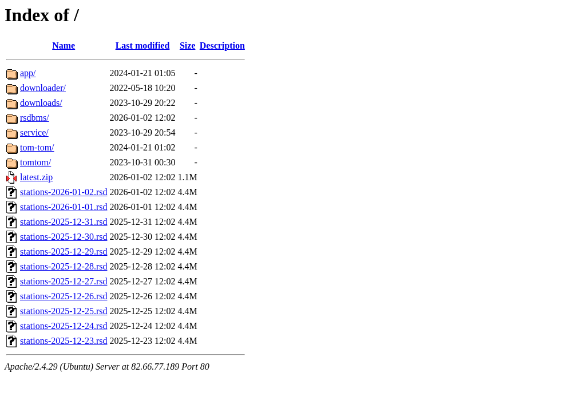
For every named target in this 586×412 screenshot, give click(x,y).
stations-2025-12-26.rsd (63, 296)
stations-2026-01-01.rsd (63, 207)
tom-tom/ (37, 147)
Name (63, 45)
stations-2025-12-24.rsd (63, 326)
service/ (34, 132)
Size (188, 45)
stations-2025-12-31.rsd (63, 222)
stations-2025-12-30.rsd (63, 236)
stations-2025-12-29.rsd (63, 251)
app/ (28, 73)
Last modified (143, 45)
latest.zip (36, 177)
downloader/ (43, 88)
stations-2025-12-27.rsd (63, 281)
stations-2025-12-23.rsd (63, 341)
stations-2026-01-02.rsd (63, 192)
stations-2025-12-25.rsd (63, 311)
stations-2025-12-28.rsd (63, 266)
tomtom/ (35, 162)
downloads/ (41, 103)
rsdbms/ (34, 117)
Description (222, 45)
